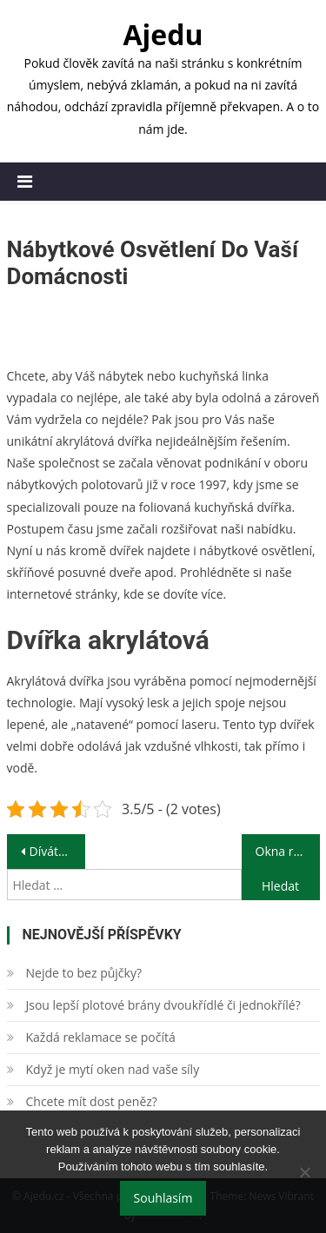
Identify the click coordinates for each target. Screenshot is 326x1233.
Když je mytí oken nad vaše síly (113, 1069)
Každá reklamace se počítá (101, 1037)
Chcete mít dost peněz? (91, 1101)
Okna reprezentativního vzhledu (288, 851)
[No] (304, 1172)
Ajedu (163, 34)
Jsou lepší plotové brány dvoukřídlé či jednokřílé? (163, 1005)
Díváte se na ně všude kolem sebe (57, 851)
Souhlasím (163, 1198)
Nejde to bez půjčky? (84, 973)
